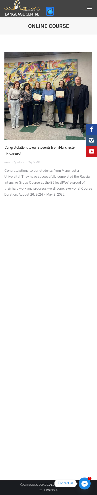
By (19, 162)
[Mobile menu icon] (90, 8)
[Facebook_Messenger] (85, 483)
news (7, 162)
